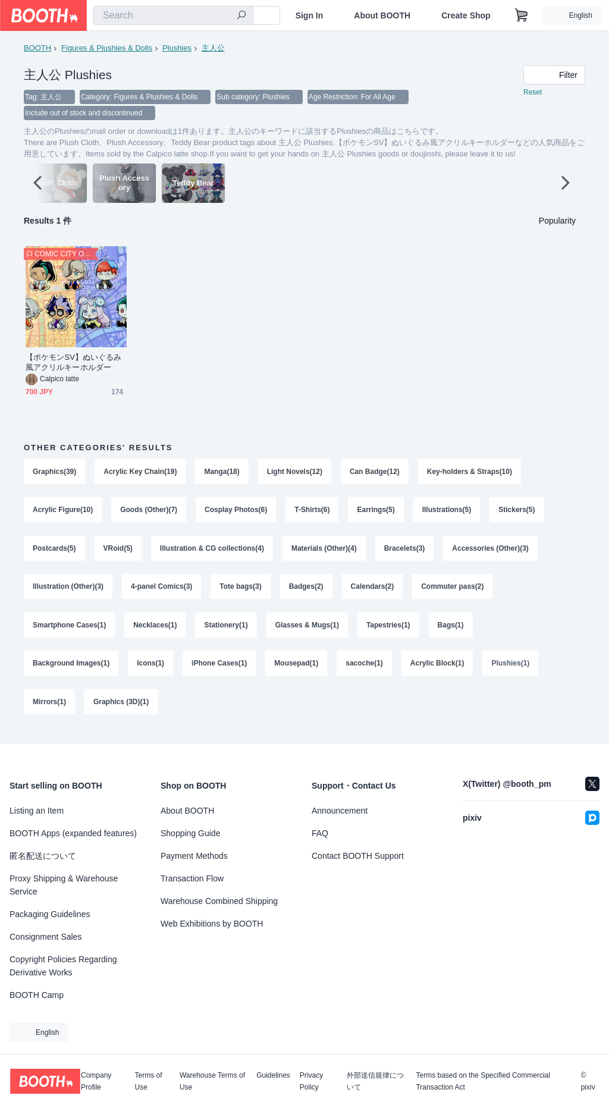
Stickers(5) (517, 512)
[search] (241, 16)
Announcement (340, 810)
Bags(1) (451, 630)
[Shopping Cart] (521, 15)
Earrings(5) (376, 512)
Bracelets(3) (404, 551)
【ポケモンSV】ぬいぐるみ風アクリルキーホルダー (73, 363)
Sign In (310, 15)
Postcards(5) (54, 551)
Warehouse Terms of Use (212, 1081)
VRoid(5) (118, 551)
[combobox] (173, 15)
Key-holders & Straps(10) (469, 473)
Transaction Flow (192, 878)
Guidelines (273, 1075)
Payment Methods (194, 856)
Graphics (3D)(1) (121, 708)
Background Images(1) (71, 669)
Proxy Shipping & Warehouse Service (64, 885)
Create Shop (465, 15)
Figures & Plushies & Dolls (106, 47)
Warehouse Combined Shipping (219, 901)
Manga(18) (222, 473)
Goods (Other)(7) (148, 512)
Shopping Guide (190, 833)
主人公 (213, 47)
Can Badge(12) (375, 473)
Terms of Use (148, 1081)
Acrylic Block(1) (437, 669)
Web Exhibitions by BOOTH (212, 923)
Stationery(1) (226, 630)
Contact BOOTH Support (358, 856)
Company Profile (96, 1081)
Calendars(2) (372, 590)
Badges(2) (306, 590)
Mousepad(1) (297, 669)
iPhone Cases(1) (219, 669)
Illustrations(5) (447, 512)
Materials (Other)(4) (324, 551)
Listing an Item (37, 810)
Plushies (177, 47)
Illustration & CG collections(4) (212, 551)
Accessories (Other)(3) (491, 551)
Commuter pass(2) (453, 590)
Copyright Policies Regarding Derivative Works (63, 966)
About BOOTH (382, 15)
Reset (532, 93)
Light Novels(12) (294, 473)
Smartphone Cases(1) (69, 630)
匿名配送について (43, 856)
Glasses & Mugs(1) (307, 630)
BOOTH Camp (37, 995)
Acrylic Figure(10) (63, 512)
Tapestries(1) (389, 630)
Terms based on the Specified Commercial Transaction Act (483, 1081)
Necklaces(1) (155, 630)
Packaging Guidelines (50, 914)
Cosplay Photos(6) (236, 512)
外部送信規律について (375, 1081)
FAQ (320, 833)
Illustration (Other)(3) (68, 590)
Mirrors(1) (49, 708)
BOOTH (37, 47)
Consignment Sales (45, 936)
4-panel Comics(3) (161, 590)
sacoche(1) (365, 669)
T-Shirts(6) (312, 512)
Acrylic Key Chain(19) (140, 473)
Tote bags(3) (241, 590)
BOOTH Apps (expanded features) (73, 833)
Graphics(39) (54, 473)
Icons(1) (150, 669)
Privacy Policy (311, 1081)
